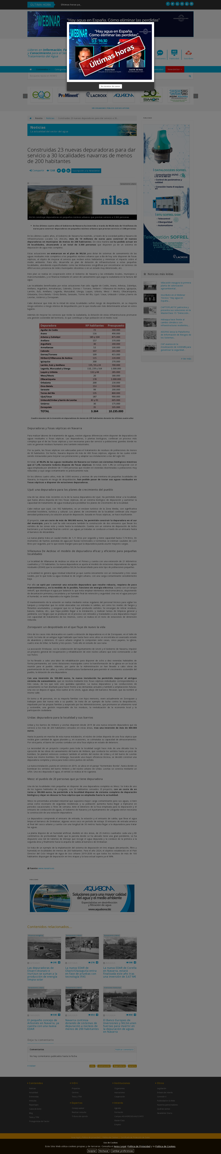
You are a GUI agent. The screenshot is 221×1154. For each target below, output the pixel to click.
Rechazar (103, 1150)
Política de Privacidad (138, 1146)
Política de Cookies (165, 1146)
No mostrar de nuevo (110, 86)
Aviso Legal (120, 1146)
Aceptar (92, 1150)
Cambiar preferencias (122, 1150)
